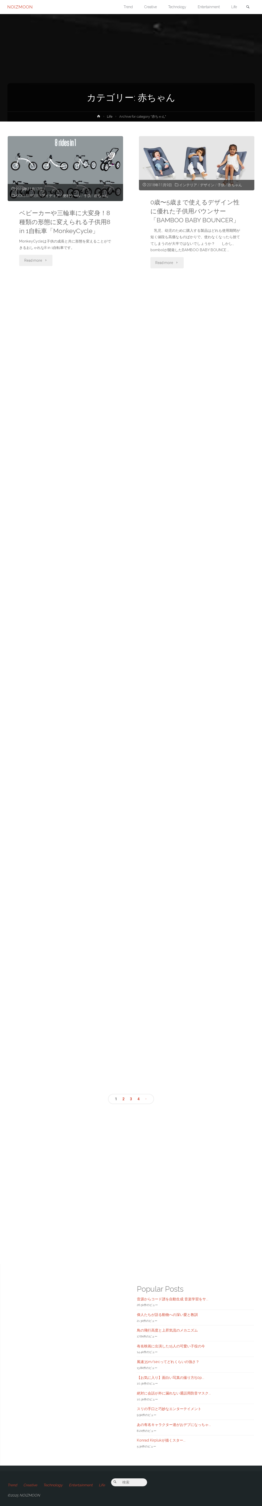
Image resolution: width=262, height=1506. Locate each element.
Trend (12, 1485)
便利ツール (72, 196)
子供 (87, 196)
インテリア (188, 185)
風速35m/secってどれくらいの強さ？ (168, 1362)
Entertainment (81, 1485)
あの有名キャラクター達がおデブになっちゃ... (174, 1425)
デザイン (207, 185)
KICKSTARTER (27, 196)
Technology (53, 1485)
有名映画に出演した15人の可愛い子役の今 (171, 1346)
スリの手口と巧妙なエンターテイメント (169, 1409)
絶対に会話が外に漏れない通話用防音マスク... (174, 1393)
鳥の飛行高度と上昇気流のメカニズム (167, 1330)
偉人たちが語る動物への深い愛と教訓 (167, 1315)
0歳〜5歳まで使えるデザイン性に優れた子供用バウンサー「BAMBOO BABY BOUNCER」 (195, 211)
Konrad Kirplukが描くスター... (161, 1440)
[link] (248, 7)
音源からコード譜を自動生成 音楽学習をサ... (172, 1299)
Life (110, 116)
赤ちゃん (101, 196)
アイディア (51, 196)
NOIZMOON (20, 6)
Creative (30, 1485)
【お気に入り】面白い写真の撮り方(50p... (170, 1378)
